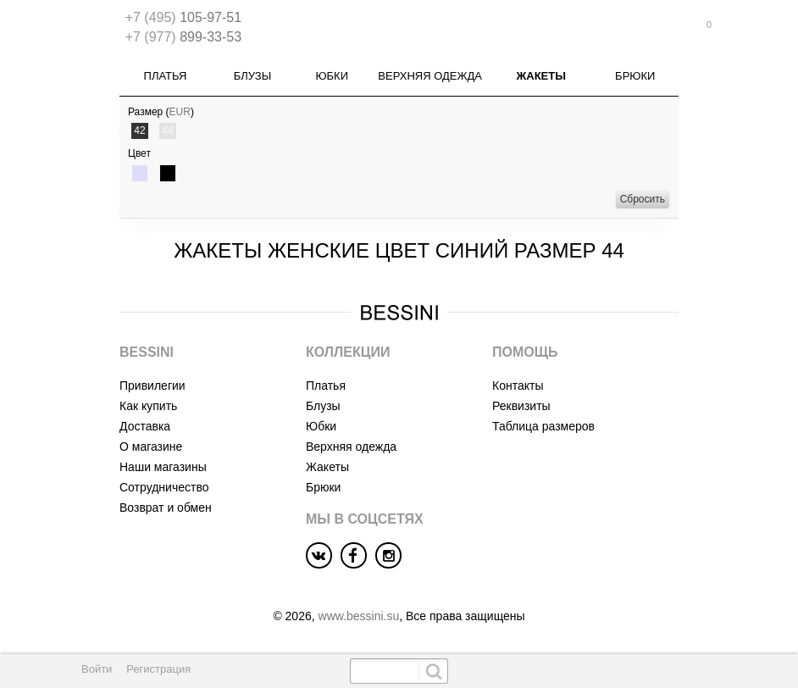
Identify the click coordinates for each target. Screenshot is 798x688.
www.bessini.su (359, 616)
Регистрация (158, 669)
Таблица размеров (543, 426)
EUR (180, 112)
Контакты (517, 385)
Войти (96, 669)
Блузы (252, 75)
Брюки (635, 75)
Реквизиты (521, 406)
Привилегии (152, 385)
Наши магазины (163, 467)
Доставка (144, 426)
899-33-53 (183, 37)
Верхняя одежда (430, 75)
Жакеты (541, 75)
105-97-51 (183, 17)
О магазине (150, 446)
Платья (165, 75)
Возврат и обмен (165, 507)
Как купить (148, 406)
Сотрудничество (163, 487)
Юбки (331, 75)
